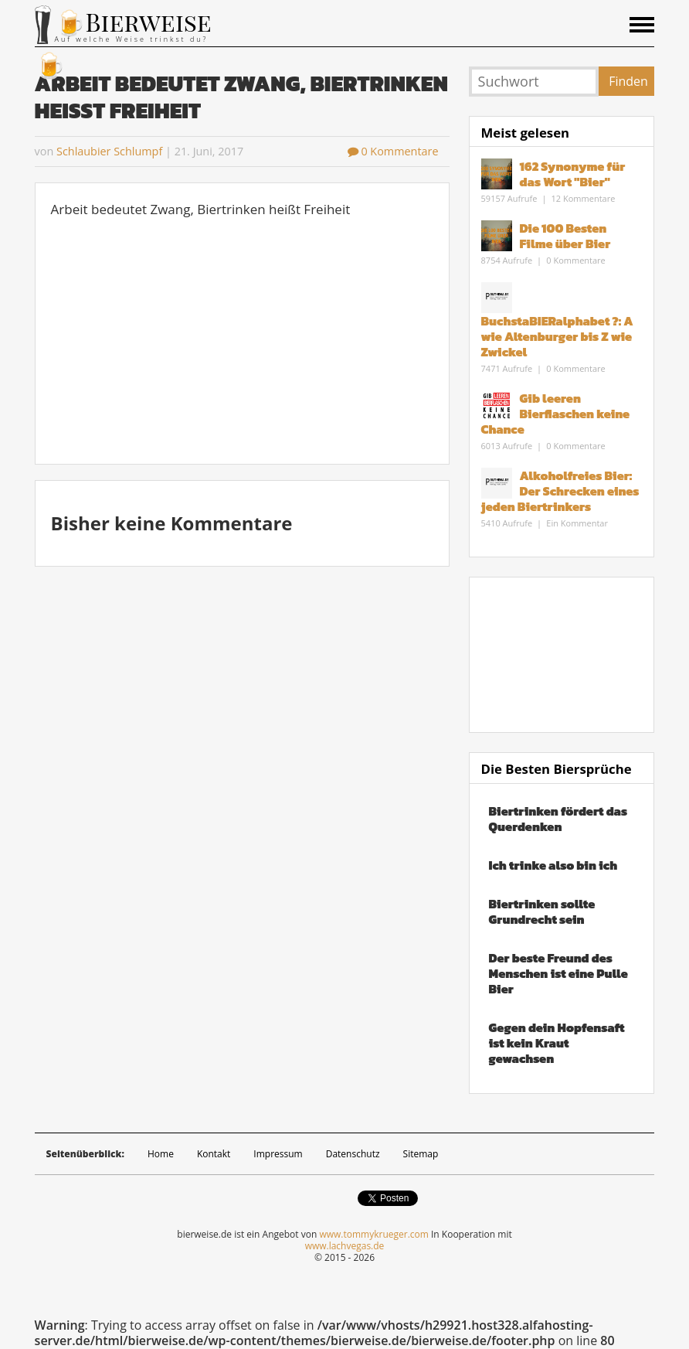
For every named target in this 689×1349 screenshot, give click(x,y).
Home (161, 1153)
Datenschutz (353, 1153)
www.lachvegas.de (345, 1245)
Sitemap (421, 1153)
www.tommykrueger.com (373, 1234)
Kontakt (213, 1153)
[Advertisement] (242, 340)
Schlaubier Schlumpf (109, 151)
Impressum (277, 1153)
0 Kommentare (393, 151)
